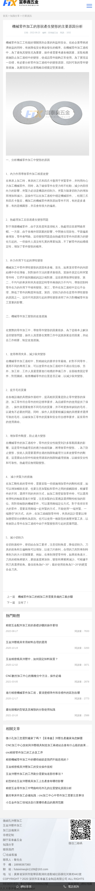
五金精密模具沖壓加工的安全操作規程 (29, 766)
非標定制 (8, 835)
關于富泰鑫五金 (12, 839)
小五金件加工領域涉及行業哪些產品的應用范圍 (34, 802)
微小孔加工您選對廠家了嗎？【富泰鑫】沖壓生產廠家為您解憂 (44, 738)
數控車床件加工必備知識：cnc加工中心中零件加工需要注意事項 (45, 795)
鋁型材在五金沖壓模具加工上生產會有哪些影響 (34, 781)
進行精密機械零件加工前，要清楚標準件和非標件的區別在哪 (43, 692)
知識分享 (15, 16)
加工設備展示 (11, 830)
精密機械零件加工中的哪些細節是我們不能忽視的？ (37, 759)
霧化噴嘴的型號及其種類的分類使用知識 (30, 709)
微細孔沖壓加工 (12, 820)
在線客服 (10, 854)
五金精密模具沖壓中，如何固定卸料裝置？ (32, 659)
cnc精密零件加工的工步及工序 (24, 752)
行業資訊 (27, 16)
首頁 (5, 16)
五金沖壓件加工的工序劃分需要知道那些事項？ (34, 773)
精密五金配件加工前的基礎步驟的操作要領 (32, 625)
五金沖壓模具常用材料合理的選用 (26, 642)
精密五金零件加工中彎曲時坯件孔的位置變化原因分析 (39, 788)
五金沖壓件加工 (12, 825)
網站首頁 (24, 886)
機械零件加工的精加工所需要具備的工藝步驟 (45, 596)
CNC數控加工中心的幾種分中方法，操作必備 (33, 675)
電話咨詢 (71, 886)
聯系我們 (8, 849)
